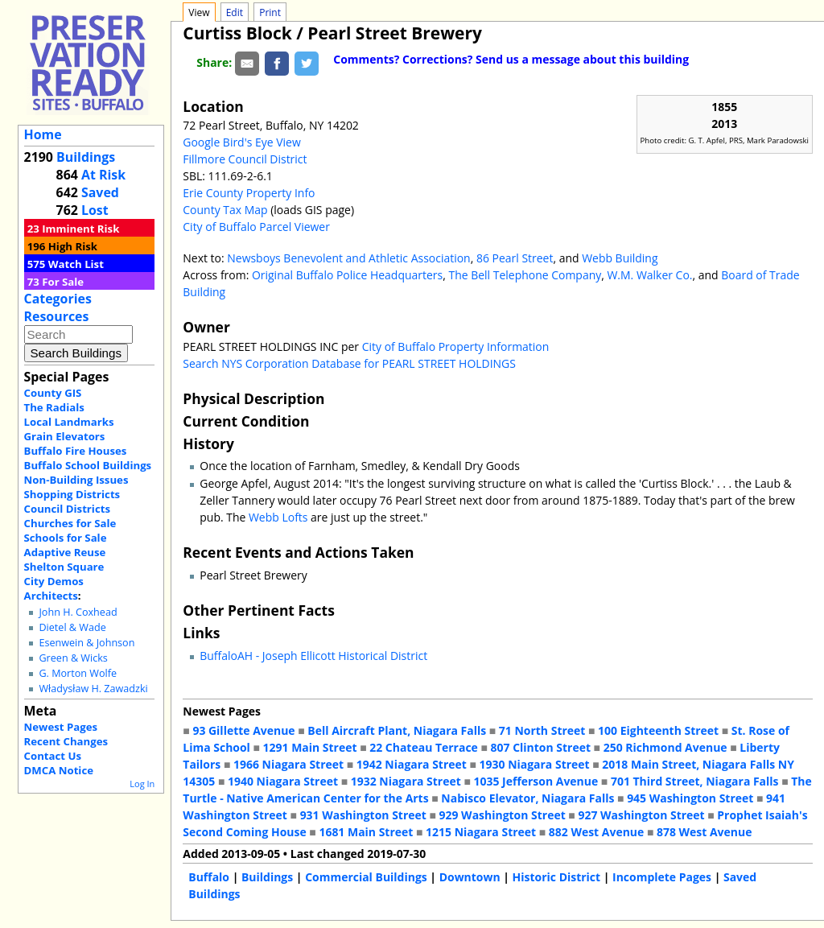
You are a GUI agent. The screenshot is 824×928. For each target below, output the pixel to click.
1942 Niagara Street (411, 764)
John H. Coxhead (78, 612)
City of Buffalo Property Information (456, 346)
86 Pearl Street (515, 258)
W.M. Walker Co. (649, 275)
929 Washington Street (502, 815)
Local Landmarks (69, 422)
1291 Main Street (310, 747)
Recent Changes (66, 741)
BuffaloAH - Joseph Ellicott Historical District (313, 655)
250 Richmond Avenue (665, 747)
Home (43, 134)
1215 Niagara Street (481, 831)
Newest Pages (60, 727)
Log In (142, 783)
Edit (234, 12)
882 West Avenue (596, 831)
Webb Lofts (278, 517)
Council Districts (67, 508)
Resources (56, 316)
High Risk (72, 246)
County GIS (53, 393)
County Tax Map (225, 209)
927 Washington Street (641, 815)
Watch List (76, 264)
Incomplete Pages (661, 877)
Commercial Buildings (366, 877)
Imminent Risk (80, 228)
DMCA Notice (58, 770)
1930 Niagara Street (535, 764)
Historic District (557, 877)
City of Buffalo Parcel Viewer (256, 226)
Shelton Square (64, 566)
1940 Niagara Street (283, 781)
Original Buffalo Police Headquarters (347, 275)
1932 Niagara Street (406, 781)
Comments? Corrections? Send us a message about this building (511, 59)
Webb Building (619, 258)
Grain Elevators (64, 436)
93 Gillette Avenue (243, 730)
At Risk (103, 175)
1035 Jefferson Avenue (536, 781)
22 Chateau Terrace (423, 747)
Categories (58, 298)
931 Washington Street (363, 815)
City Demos (54, 581)
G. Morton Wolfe (78, 673)
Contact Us (52, 756)
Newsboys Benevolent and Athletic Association (348, 258)
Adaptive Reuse (65, 552)
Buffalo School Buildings (88, 465)
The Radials (54, 407)
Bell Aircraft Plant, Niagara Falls (396, 730)
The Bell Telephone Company (524, 275)
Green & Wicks (73, 658)
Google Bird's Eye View (241, 142)
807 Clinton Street (541, 747)
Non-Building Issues (76, 479)
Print (270, 12)
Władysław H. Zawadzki (93, 688)
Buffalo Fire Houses (75, 450)
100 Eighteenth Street (658, 730)
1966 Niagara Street (288, 764)
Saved (100, 192)
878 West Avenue (704, 831)
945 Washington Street (690, 798)
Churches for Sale (70, 523)
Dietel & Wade (72, 627)
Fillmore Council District (245, 159)
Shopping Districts (72, 494)
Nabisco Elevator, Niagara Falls (527, 798)
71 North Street (542, 730)
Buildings (85, 157)
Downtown (470, 877)
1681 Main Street (366, 831)
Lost (95, 210)
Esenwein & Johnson (86, 643)
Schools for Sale (65, 537)
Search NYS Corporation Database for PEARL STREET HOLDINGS (349, 363)
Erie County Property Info (249, 192)
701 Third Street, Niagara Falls (695, 781)
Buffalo (208, 877)
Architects (51, 595)
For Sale (63, 281)
